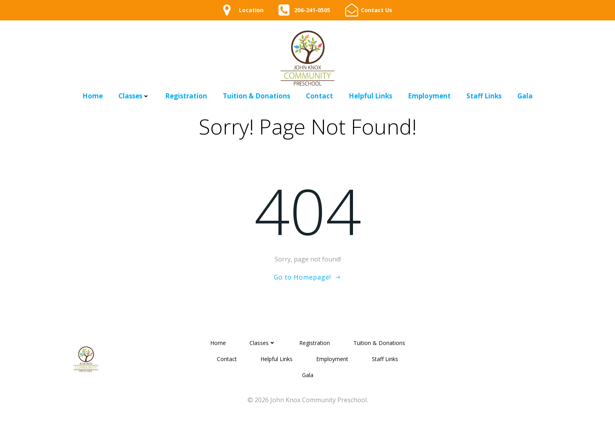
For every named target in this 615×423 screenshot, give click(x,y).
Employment (429, 95)
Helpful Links (370, 95)
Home (92, 95)
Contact (319, 95)
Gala (525, 95)
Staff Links (484, 95)
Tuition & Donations (256, 95)
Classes (133, 95)
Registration (186, 95)
